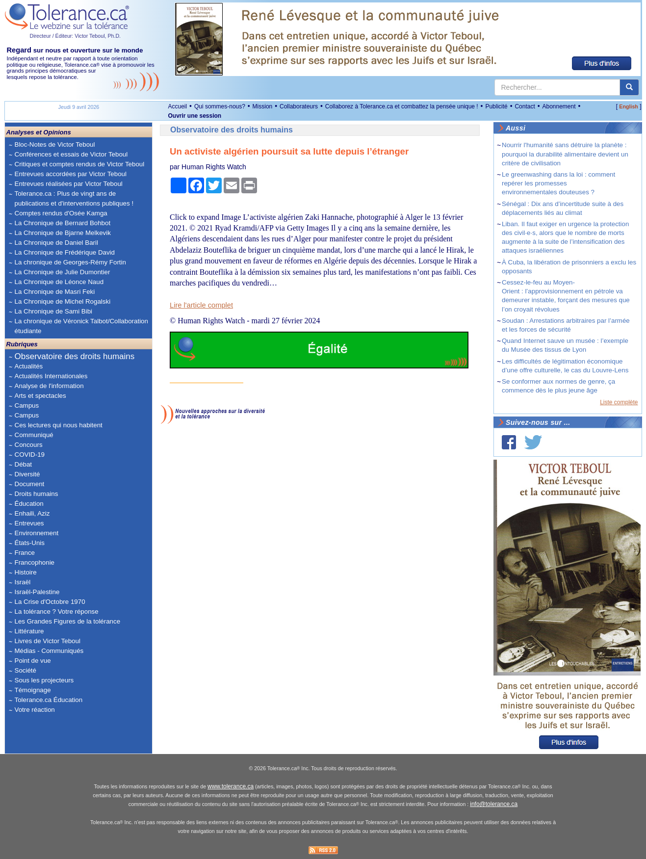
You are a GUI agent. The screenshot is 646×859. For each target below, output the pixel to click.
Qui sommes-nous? (219, 106)
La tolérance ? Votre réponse (57, 611)
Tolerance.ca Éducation (49, 699)
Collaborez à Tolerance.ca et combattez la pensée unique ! (401, 106)
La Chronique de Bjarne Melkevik (63, 232)
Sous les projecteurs (44, 680)
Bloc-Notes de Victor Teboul (55, 144)
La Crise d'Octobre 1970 (50, 601)
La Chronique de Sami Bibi (54, 311)
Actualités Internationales (51, 376)
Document (30, 484)
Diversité (27, 474)
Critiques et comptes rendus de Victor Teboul (80, 164)
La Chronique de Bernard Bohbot (63, 223)
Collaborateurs (299, 106)
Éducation (29, 503)
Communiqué (34, 435)
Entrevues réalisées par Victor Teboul (69, 183)
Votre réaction (35, 709)
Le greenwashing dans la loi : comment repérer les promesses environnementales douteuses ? (558, 183)
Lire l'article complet (201, 305)
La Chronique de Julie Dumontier (62, 272)
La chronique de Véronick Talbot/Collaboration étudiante (81, 326)
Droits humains (36, 493)
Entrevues (29, 523)
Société (25, 670)
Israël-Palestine (37, 592)
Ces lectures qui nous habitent (59, 425)
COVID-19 (30, 454)
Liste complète (619, 402)
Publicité (496, 106)
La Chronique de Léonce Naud (59, 282)
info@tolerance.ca (493, 804)
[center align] (629, 87)
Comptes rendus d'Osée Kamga (61, 213)
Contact (525, 106)
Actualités (29, 366)
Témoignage (33, 690)
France (25, 552)
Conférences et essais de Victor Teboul (71, 154)
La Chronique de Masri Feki (55, 291)
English (628, 106)
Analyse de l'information (49, 386)
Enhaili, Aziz (32, 513)
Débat (23, 464)
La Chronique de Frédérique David (65, 252)
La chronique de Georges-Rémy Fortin (70, 262)
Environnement (37, 533)
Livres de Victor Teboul (47, 641)
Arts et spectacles (40, 395)
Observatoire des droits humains (75, 356)
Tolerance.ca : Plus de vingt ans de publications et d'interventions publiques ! (74, 198)
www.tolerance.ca (230, 786)
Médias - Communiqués (49, 650)
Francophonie (35, 562)
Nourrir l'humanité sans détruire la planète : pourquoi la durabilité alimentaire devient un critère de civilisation (565, 153)
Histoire (26, 572)
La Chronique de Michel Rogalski (63, 301)
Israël (23, 582)
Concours (29, 444)
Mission (263, 106)
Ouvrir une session (195, 115)
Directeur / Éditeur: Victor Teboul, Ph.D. (75, 36)
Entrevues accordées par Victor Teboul (71, 174)
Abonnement (558, 106)
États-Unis (30, 543)
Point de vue (33, 660)
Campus (27, 405)
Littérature (29, 631)
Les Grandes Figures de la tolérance (68, 621)
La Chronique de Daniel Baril (56, 242)
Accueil (177, 106)
